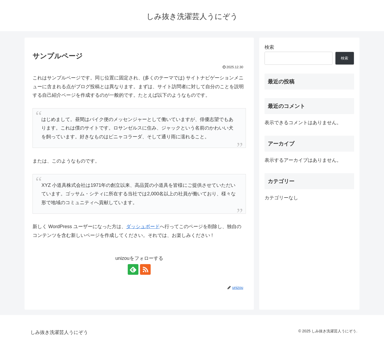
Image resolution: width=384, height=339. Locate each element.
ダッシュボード (143, 226)
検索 (269, 47)
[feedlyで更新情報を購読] (133, 269)
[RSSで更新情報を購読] (145, 269)
